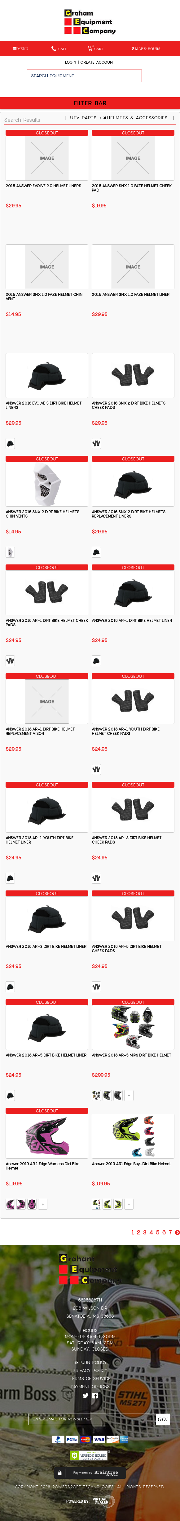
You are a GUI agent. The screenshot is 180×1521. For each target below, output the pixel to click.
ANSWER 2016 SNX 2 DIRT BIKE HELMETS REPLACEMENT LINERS (128, 514)
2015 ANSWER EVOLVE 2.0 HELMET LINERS (43, 185)
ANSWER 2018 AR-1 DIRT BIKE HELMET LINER (132, 620)
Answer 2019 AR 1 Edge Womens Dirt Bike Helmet (42, 1166)
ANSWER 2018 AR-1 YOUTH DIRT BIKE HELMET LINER (39, 840)
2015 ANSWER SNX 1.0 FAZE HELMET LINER (130, 294)
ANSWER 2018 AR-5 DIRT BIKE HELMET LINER (46, 1055)
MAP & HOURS (146, 49)
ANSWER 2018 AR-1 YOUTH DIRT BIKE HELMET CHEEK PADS (126, 731)
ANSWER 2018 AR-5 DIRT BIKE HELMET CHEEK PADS (126, 948)
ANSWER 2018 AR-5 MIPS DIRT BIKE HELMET (131, 1055)
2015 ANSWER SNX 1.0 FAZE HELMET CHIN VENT (44, 296)
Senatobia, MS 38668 (90, 1316)
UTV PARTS (84, 117)
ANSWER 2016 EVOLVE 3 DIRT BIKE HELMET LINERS (43, 405)
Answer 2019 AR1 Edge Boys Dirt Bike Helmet (131, 1163)
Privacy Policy (90, 1370)
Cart (95, 48)
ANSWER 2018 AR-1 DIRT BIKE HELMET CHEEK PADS (47, 622)
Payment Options (90, 1386)
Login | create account (90, 62)
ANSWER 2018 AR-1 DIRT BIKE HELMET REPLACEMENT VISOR (40, 731)
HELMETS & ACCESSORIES (136, 117)
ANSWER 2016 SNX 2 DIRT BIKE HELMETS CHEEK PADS (128, 405)
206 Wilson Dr (90, 1308)
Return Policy (90, 1362)
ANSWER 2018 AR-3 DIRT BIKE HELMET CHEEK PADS (126, 840)
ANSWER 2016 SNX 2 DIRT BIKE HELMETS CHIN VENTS (42, 514)
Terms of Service (90, 1378)
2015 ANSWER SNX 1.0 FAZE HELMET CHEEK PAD (132, 188)
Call (59, 48)
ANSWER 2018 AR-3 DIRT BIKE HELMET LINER (46, 946)
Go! (161, 78)
